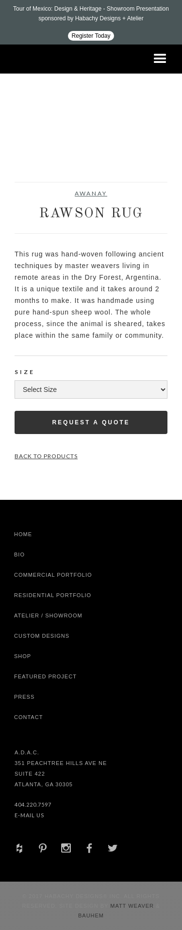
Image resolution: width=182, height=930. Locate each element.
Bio (19, 554)
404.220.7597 (33, 804)
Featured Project (45, 676)
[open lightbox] (33, 158)
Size (25, 371)
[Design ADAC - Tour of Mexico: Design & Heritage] (91, 22)
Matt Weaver (133, 906)
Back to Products (46, 456)
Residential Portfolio (52, 595)
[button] (160, 59)
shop (22, 656)
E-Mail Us (29, 815)
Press (24, 697)
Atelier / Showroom (48, 615)
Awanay (91, 193)
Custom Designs (41, 636)
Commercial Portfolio (53, 575)
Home (23, 534)
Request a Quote (91, 422)
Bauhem (91, 915)
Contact (28, 717)
